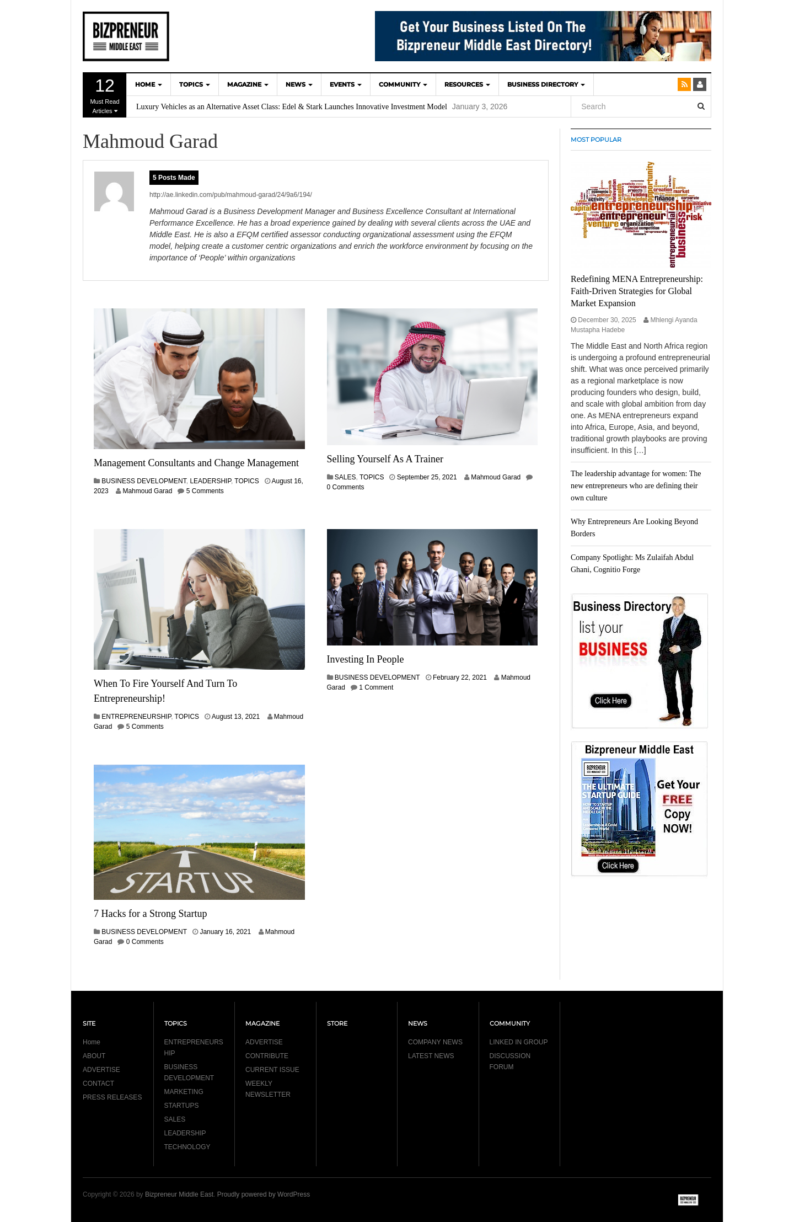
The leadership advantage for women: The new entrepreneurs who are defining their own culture (636, 485)
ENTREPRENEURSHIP (136, 717)
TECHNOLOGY (187, 1147)
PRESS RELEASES (112, 1097)
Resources (467, 84)
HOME (148, 84)
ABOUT (94, 1056)
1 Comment (376, 687)
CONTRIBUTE (266, 1056)
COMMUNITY (403, 84)
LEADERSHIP (210, 481)
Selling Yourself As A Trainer (385, 459)
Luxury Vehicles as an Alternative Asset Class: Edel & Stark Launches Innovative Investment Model (291, 107)
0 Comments (345, 487)
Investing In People (365, 659)
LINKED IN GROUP (519, 1042)
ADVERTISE (101, 1070)
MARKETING (183, 1092)
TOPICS (194, 84)
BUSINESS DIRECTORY (546, 84)
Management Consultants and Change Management (196, 462)
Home (91, 1042)
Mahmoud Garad (147, 491)
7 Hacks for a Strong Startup (150, 913)
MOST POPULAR (596, 139)
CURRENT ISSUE (272, 1070)
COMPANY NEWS (435, 1042)
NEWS (299, 84)
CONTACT (98, 1083)
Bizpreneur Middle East (179, 1194)
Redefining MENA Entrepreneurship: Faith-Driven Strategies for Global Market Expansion (637, 291)
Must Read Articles (105, 95)
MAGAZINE (248, 84)
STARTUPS (181, 1105)
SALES (345, 477)
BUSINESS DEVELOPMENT (143, 481)
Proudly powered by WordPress (263, 1194)
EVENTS (346, 84)
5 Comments (205, 491)
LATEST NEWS (431, 1056)
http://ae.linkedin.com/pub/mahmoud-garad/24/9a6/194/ (230, 195)
